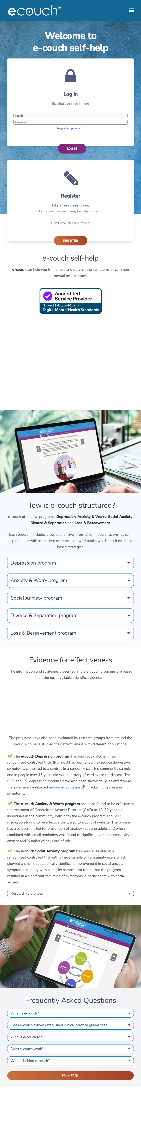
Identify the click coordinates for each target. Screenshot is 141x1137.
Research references (70, 893)
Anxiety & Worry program (70, 580)
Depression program (70, 563)
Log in (72, 149)
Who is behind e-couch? (70, 1060)
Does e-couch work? (70, 1048)
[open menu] (131, 10)
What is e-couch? (70, 1013)
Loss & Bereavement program (70, 633)
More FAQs (70, 1075)
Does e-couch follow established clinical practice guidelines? (70, 1025)
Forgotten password (71, 128)
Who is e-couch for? (70, 1037)
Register (70, 241)
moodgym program (67, 787)
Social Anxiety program (70, 598)
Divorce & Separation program (70, 615)
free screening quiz (75, 205)
